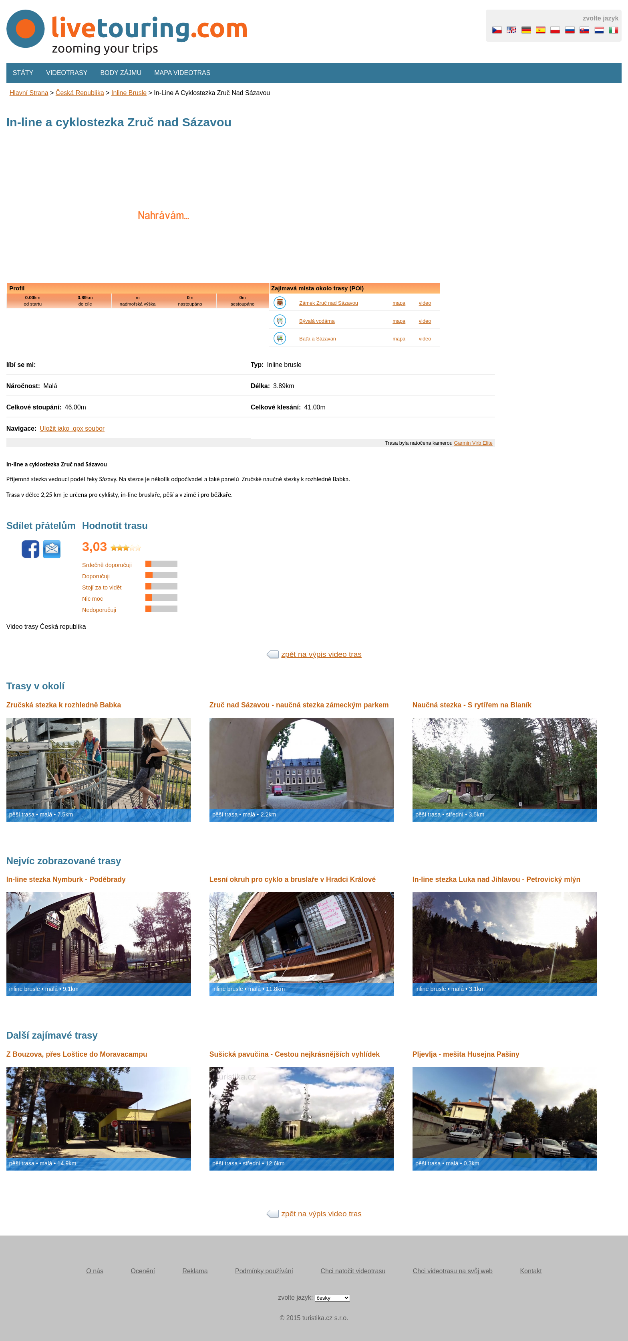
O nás (94, 1271)
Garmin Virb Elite (473, 443)
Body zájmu (120, 72)
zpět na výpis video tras (321, 654)
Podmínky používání (264, 1271)
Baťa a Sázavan (317, 339)
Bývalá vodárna (316, 321)
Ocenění (143, 1271)
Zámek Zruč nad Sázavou (328, 303)
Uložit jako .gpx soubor (72, 428)
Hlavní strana (29, 92)
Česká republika (80, 92)
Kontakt (530, 1271)
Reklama (194, 1271)
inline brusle (129, 92)
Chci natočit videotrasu (352, 1271)
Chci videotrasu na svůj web (453, 1271)
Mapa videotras (182, 72)
